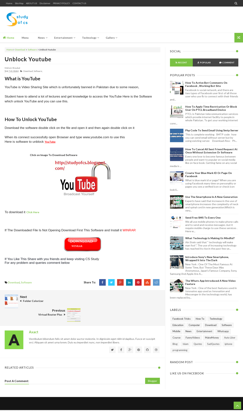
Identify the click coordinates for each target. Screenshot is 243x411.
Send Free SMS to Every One (203, 217)
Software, (38, 71)
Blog (175, 343)
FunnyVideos (193, 337)
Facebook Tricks (182, 318)
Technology (216, 318)
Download (20, 49)
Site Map (19, 3)
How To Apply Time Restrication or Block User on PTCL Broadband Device (211, 108)
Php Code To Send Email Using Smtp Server (211, 130)
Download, (28, 71)
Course (176, 337)
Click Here (32, 212)
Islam (185, 343)
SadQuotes (213, 343)
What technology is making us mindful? (210, 238)
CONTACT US (79, 3)
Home (9, 3)
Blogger (152, 367)
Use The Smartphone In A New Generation (211, 196)
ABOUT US (31, 3)
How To (200, 318)
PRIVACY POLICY (61, 3)
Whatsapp (223, 331)
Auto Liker (229, 337)
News (188, 331)
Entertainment (204, 331)
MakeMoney (212, 337)
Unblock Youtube (28, 59)
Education (178, 325)
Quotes (198, 343)
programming (180, 350)
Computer (194, 325)
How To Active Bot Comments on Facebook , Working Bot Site (206, 84)
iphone (228, 343)
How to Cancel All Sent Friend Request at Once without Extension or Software (211, 151)
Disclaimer (45, 3)
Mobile (176, 331)
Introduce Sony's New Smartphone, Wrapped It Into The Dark (207, 258)
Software (32, 49)
